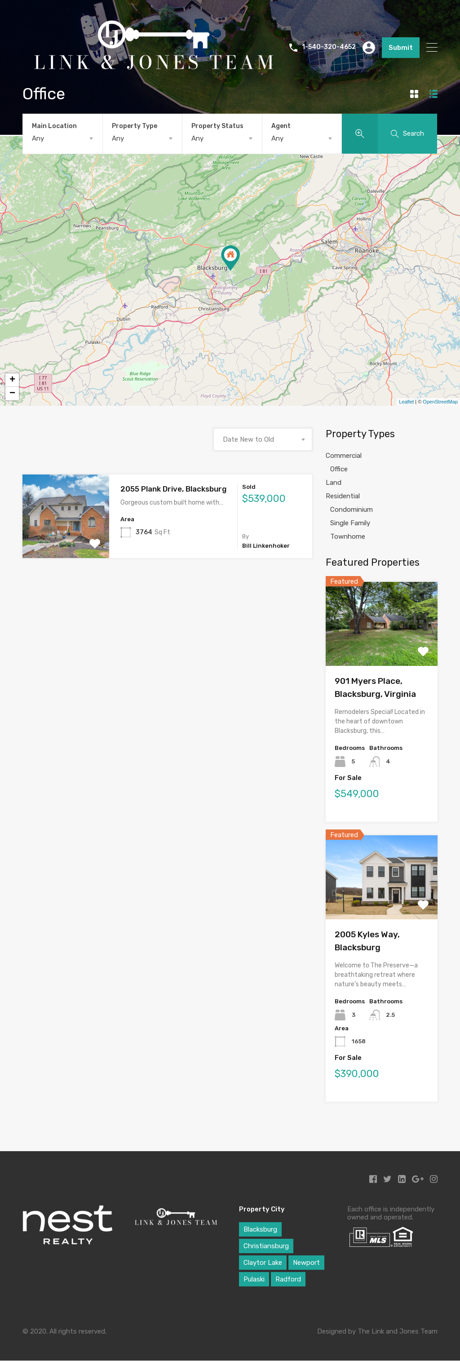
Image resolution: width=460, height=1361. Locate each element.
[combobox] (62, 138)
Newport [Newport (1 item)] (306, 1263)
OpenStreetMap (440, 401)
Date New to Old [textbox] (248, 439)
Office (339, 469)
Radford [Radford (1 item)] (288, 1279)
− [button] (12, 393)
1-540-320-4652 (329, 47)
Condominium (351, 509)
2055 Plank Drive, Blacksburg (173, 488)
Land (333, 483)
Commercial (344, 456)
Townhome (347, 536)
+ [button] (12, 380)
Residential (343, 496)
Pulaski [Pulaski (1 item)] (254, 1279)
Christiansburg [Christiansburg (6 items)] (266, 1246)
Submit (401, 48)
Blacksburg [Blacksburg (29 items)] (260, 1229)
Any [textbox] (38, 138)
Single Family (350, 523)
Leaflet (406, 401)
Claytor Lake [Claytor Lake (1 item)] (262, 1263)
